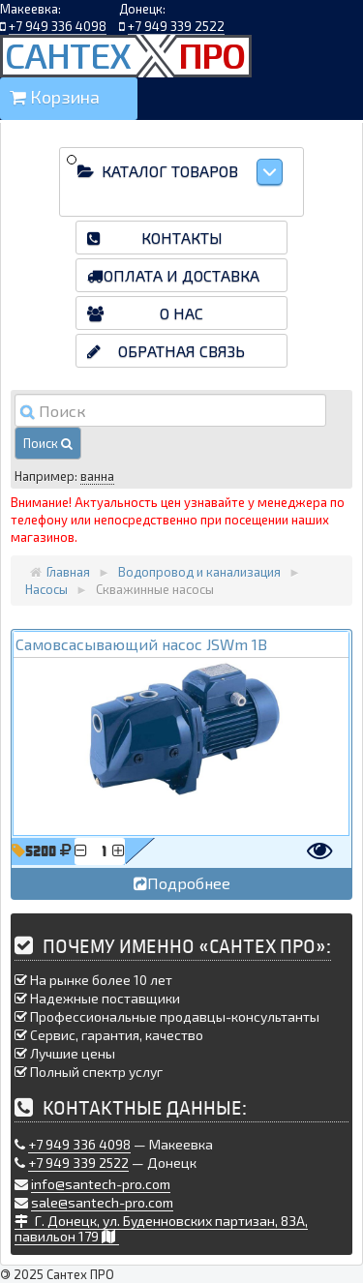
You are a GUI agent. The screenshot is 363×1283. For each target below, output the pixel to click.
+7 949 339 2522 (176, 26)
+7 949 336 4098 (57, 26)
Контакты (182, 237)
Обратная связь (181, 351)
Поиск (48, 443)
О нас (181, 313)
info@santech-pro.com (100, 1184)
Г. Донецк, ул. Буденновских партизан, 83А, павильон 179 (161, 1228)
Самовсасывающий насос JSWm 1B (141, 644)
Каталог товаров (192, 172)
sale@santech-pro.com (102, 1202)
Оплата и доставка (181, 275)
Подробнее (182, 883)
